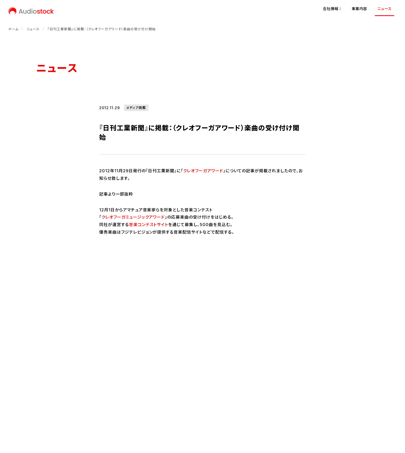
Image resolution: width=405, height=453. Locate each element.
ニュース (384, 8)
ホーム (13, 29)
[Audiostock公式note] (57, 395)
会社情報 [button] (332, 8)
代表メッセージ (48, 360)
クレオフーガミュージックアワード (133, 217)
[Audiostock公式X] (38, 395)
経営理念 (44, 369)
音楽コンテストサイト (148, 224)
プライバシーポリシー (85, 413)
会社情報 (66, 344)
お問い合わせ (47, 413)
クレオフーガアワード (203, 170)
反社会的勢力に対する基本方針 (181, 413)
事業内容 (359, 8)
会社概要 (44, 377)
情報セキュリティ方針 (128, 413)
